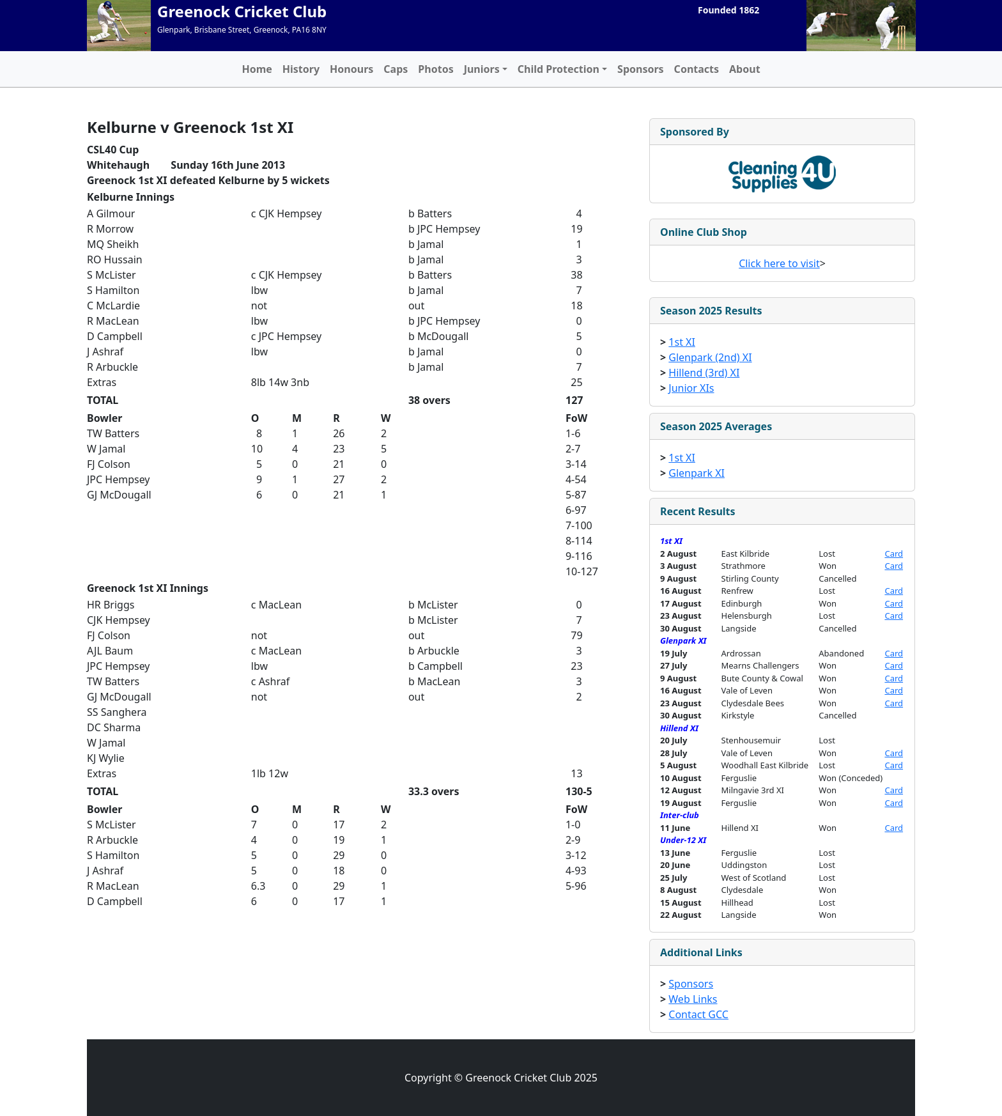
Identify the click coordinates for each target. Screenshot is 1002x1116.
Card (893, 553)
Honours (351, 69)
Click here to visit (779, 263)
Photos (435, 69)
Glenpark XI (696, 473)
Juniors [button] (482, 69)
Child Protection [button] (558, 69)
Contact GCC (698, 1014)
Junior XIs (691, 388)
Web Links (692, 999)
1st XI (681, 342)
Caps (395, 69)
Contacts (696, 69)
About (744, 69)
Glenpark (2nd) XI (710, 357)
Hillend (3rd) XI (703, 373)
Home (257, 69)
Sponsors (640, 69)
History (301, 69)
